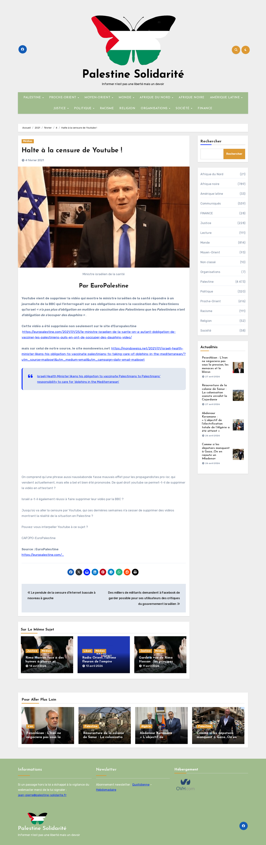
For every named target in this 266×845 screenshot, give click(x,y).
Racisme (206, 311)
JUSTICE (60, 108)
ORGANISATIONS (154, 108)
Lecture (206, 233)
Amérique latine (211, 193)
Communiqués (210, 203)
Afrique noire (209, 184)
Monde (205, 242)
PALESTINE (32, 97)
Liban (87, 650)
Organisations (210, 272)
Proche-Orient (210, 301)
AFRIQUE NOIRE (191, 97)
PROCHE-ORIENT (63, 97)
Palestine (207, 281)
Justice (32, 650)
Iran (30, 725)
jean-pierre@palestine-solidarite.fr (42, 794)
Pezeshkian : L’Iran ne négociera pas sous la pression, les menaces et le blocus (215, 364)
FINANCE (205, 108)
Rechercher (211, 141)
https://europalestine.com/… (43, 555)
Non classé (208, 262)
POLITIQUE (83, 108)
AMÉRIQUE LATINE (225, 97)
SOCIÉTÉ (183, 108)
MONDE (125, 97)
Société (205, 330)
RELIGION (127, 108)
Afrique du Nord (212, 174)
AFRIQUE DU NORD (155, 97)
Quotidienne (140, 783)
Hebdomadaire (106, 788)
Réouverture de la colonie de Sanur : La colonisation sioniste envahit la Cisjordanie (214, 392)
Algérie (146, 725)
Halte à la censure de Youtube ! (74, 150)
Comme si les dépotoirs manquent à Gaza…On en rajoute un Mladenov (216, 451)
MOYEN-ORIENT (97, 97)
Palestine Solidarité (133, 74)
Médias (27, 141)
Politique (206, 291)
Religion (206, 321)
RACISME (107, 108)
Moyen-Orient (210, 252)
